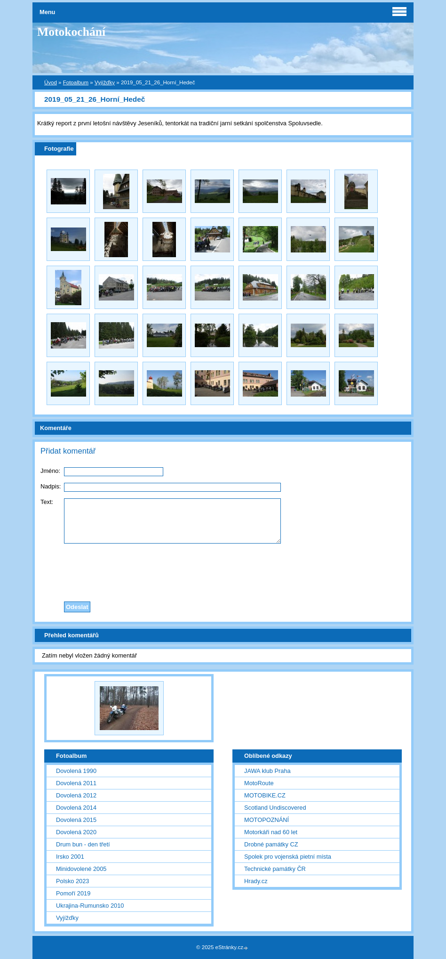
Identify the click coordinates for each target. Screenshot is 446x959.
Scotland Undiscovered (275, 807)
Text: (46, 501)
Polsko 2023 (72, 881)
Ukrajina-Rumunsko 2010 (90, 905)
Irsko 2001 (70, 856)
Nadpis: (50, 486)
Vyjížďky (105, 82)
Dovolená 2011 (76, 783)
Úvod (50, 82)
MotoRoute (259, 783)
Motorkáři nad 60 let (270, 832)
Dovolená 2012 (76, 795)
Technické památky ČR (275, 868)
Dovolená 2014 (76, 807)
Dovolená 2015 (76, 819)
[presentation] (223, 570)
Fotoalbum (75, 82)
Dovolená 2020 (76, 832)
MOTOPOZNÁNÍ (266, 819)
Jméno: (50, 470)
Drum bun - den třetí (83, 844)
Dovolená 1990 (76, 770)
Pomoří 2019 (73, 893)
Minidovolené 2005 (81, 868)
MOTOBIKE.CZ (265, 795)
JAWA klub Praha (267, 770)
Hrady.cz (256, 881)
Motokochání (71, 32)
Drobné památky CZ (271, 844)
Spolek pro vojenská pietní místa (287, 856)
